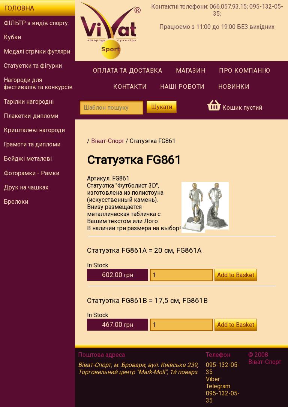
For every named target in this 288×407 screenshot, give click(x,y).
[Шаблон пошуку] (111, 108)
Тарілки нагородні (29, 101)
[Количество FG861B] (181, 325)
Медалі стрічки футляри (37, 51)
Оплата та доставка (127, 70)
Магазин (191, 70)
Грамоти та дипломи (32, 144)
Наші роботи (182, 86)
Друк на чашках (26, 187)
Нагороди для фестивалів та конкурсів (38, 83)
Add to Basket (235, 275)
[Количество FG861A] (181, 275)
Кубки (12, 37)
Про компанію (244, 70)
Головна (19, 8)
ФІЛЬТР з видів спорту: (36, 23)
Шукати (161, 106)
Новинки (234, 86)
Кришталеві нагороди (34, 130)
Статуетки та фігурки (33, 65)
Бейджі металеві (28, 158)
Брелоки (16, 201)
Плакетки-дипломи (31, 115)
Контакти (130, 86)
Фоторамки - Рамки (31, 173)
